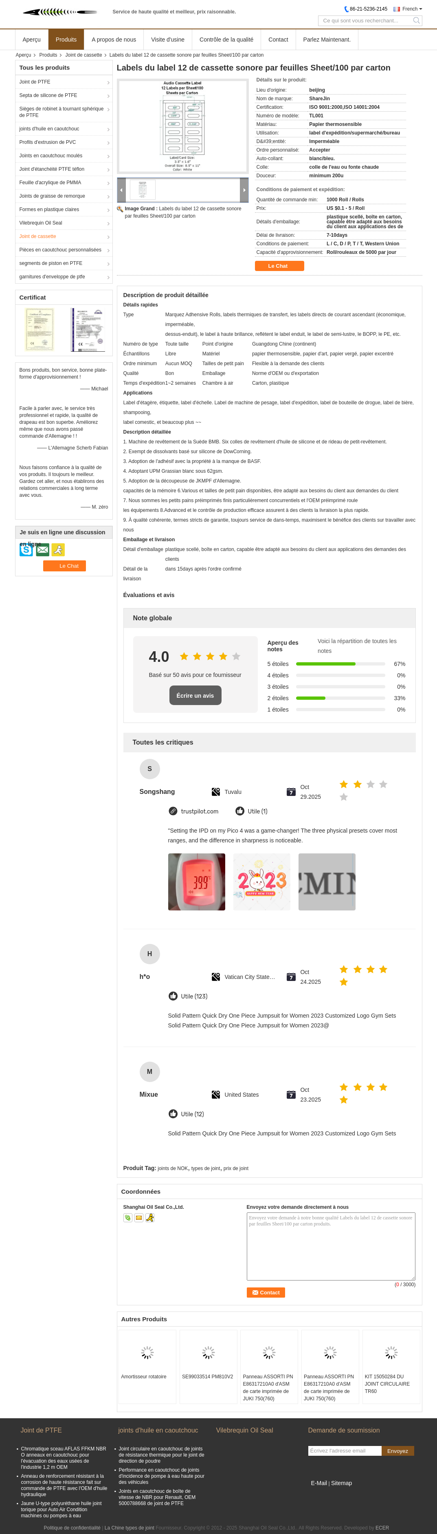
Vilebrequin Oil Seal (41, 223)
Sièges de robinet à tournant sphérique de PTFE (62, 112)
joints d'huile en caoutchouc (49, 129)
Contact (278, 39)
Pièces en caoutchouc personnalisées (60, 250)
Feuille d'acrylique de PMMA (50, 182)
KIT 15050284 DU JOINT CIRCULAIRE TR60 (387, 1384)
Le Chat (283, 266)
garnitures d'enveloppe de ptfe (52, 277)
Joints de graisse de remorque (52, 196)
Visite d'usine (167, 39)
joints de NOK (173, 1168)
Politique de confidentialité (72, 1528)
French (409, 9)
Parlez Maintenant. (327, 39)
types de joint (205, 1168)
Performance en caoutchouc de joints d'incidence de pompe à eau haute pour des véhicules (161, 1476)
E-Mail (319, 1483)
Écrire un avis (195, 695)
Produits (66, 39)
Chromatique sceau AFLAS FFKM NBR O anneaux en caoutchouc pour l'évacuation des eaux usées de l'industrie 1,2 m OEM (63, 1458)
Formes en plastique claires (49, 209)
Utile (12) (192, 1114)
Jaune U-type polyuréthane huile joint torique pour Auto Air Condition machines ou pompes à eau (61, 1510)
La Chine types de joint (129, 1528)
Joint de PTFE (35, 82)
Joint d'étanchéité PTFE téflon (52, 169)
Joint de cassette (84, 55)
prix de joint (236, 1168)
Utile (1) (258, 811)
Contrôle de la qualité (226, 39)
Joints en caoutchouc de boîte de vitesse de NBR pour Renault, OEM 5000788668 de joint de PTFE (157, 1497)
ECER (382, 1528)
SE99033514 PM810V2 (207, 1377)
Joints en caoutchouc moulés (51, 156)
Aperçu (32, 39)
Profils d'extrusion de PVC (48, 142)
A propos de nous (114, 39)
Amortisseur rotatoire (143, 1377)
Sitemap (341, 1483)
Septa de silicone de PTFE (48, 95)
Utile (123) (194, 996)
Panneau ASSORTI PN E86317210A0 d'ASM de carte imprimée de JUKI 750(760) (268, 1388)
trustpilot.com (200, 811)
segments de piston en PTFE (51, 263)
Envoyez (397, 1451)
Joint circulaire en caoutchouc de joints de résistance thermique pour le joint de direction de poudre (161, 1455)
